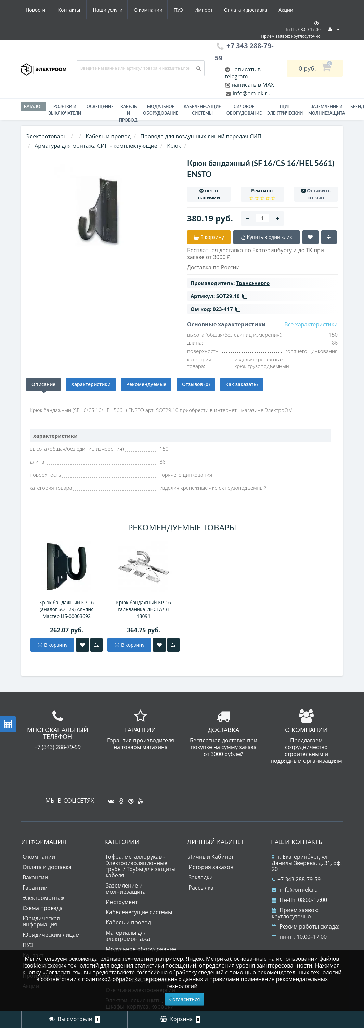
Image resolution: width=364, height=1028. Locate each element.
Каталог (33, 106)
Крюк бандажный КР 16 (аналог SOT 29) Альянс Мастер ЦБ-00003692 (66, 609)
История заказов (210, 867)
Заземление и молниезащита (126, 888)
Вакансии (35, 877)
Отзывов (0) (196, 384)
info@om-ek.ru (251, 93)
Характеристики (90, 384)
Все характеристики (311, 324)
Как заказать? (241, 384)
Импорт (141, 9)
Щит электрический (285, 110)
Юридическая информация (41, 921)
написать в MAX (253, 85)
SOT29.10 (231, 296)
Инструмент (122, 902)
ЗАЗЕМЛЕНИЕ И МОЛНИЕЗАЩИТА (326, 110)
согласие (148, 972)
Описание (43, 384)
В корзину (52, 644)
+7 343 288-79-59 (296, 879)
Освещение (100, 106)
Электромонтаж (44, 898)
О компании (82, 9)
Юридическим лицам (51, 934)
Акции (225, 9)
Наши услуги (40, 9)
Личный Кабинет (211, 857)
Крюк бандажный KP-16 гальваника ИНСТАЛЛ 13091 (143, 609)
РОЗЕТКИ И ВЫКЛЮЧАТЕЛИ (64, 110)
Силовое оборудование (244, 110)
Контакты (289, 9)
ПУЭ (114, 9)
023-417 (226, 309)
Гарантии (35, 887)
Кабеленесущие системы (202, 110)
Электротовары (47, 136)
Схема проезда (43, 908)
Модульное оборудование (160, 110)
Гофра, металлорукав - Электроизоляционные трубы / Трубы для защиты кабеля (141, 866)
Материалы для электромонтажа (128, 936)
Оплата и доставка (184, 9)
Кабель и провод (128, 113)
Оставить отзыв (319, 194)
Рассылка (200, 887)
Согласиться (184, 999)
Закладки (200, 877)
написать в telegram (243, 73)
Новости (255, 9)
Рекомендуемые (146, 384)
